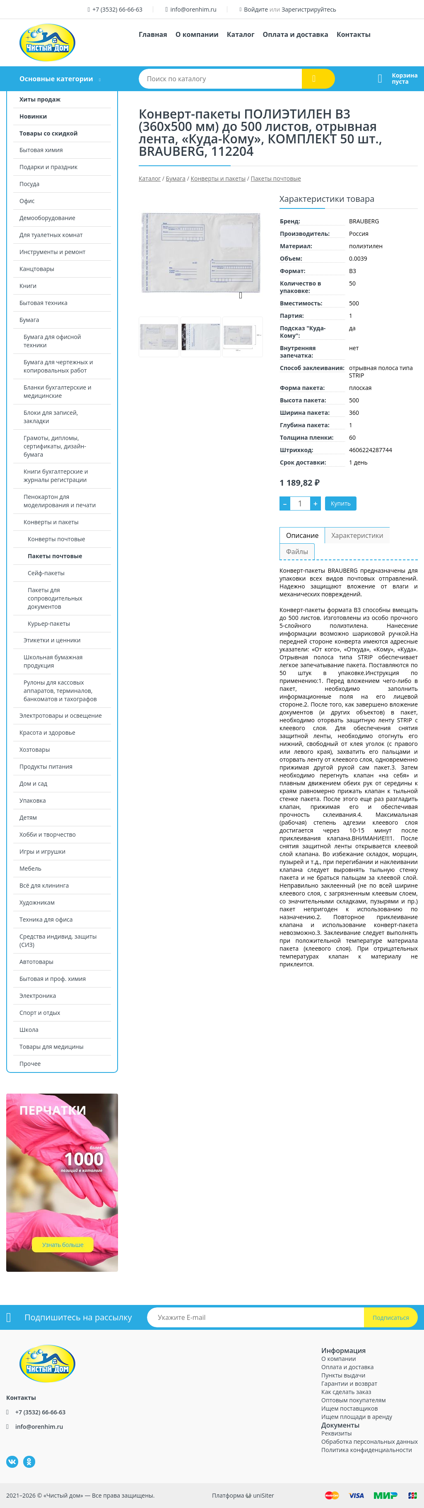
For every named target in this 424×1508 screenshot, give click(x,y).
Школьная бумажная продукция (53, 661)
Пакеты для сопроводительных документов (55, 598)
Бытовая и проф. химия (52, 979)
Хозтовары (34, 749)
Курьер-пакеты (49, 623)
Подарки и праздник (48, 167)
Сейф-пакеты (46, 573)
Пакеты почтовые (55, 556)
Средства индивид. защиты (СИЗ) (57, 940)
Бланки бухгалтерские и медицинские (58, 391)
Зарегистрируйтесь (309, 9)
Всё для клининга (44, 885)
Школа (29, 1030)
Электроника (37, 996)
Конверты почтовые (56, 539)
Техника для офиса (46, 919)
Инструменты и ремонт (52, 252)
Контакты (354, 34)
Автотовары (36, 962)
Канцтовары (36, 269)
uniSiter (263, 1495)
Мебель (30, 868)
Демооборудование (47, 218)
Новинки (33, 116)
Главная (153, 34)
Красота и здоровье (47, 732)
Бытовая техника (43, 303)
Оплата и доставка (295, 34)
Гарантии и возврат (349, 1383)
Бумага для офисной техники (52, 341)
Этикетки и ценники (52, 640)
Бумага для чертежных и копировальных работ (58, 366)
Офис (27, 201)
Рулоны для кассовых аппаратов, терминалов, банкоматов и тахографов (60, 690)
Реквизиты (336, 1433)
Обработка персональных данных (369, 1441)
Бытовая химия (41, 150)
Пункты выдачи (343, 1375)
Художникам (37, 902)
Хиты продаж (39, 99)
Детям (28, 817)
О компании (197, 34)
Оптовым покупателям (353, 1400)
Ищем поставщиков (349, 1408)
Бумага (29, 320)
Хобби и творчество (47, 834)
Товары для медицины (51, 1047)
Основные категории (56, 78)
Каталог (241, 34)
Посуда (29, 184)
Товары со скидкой (48, 133)
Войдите (256, 9)
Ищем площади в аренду (356, 1417)
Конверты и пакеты (51, 522)
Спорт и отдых (39, 1013)
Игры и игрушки (42, 851)
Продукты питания (45, 766)
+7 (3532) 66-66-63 (117, 9)
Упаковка (32, 800)
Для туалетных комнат (51, 235)
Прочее (30, 1063)
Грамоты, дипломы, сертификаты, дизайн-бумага (55, 446)
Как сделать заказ (346, 1392)
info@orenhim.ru (193, 9)
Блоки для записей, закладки (51, 417)
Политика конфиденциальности (366, 1450)
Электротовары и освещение (60, 715)
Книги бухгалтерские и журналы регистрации (56, 475)
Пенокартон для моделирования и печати (60, 501)
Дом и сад (33, 783)
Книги (27, 286)
